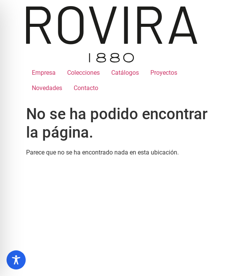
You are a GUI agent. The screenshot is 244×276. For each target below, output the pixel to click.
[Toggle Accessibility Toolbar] (16, 260)
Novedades (47, 88)
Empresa (44, 72)
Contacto (86, 88)
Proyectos (163, 72)
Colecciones (83, 72)
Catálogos (125, 72)
